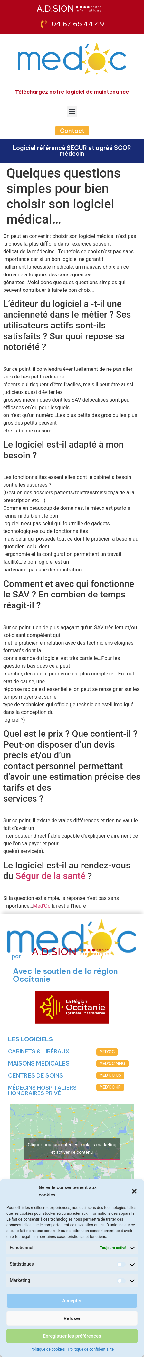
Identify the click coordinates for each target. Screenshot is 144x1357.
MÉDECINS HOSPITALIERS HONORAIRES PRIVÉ (42, 1090)
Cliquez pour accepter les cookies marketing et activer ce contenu (72, 1148)
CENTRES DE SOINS (35, 1075)
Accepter (72, 1301)
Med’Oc (41, 906)
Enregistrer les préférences (72, 1336)
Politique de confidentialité (91, 1349)
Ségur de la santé (50, 876)
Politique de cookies (47, 1349)
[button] (134, 1191)
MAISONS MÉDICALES (39, 1063)
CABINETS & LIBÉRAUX (39, 1051)
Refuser (71, 1318)
